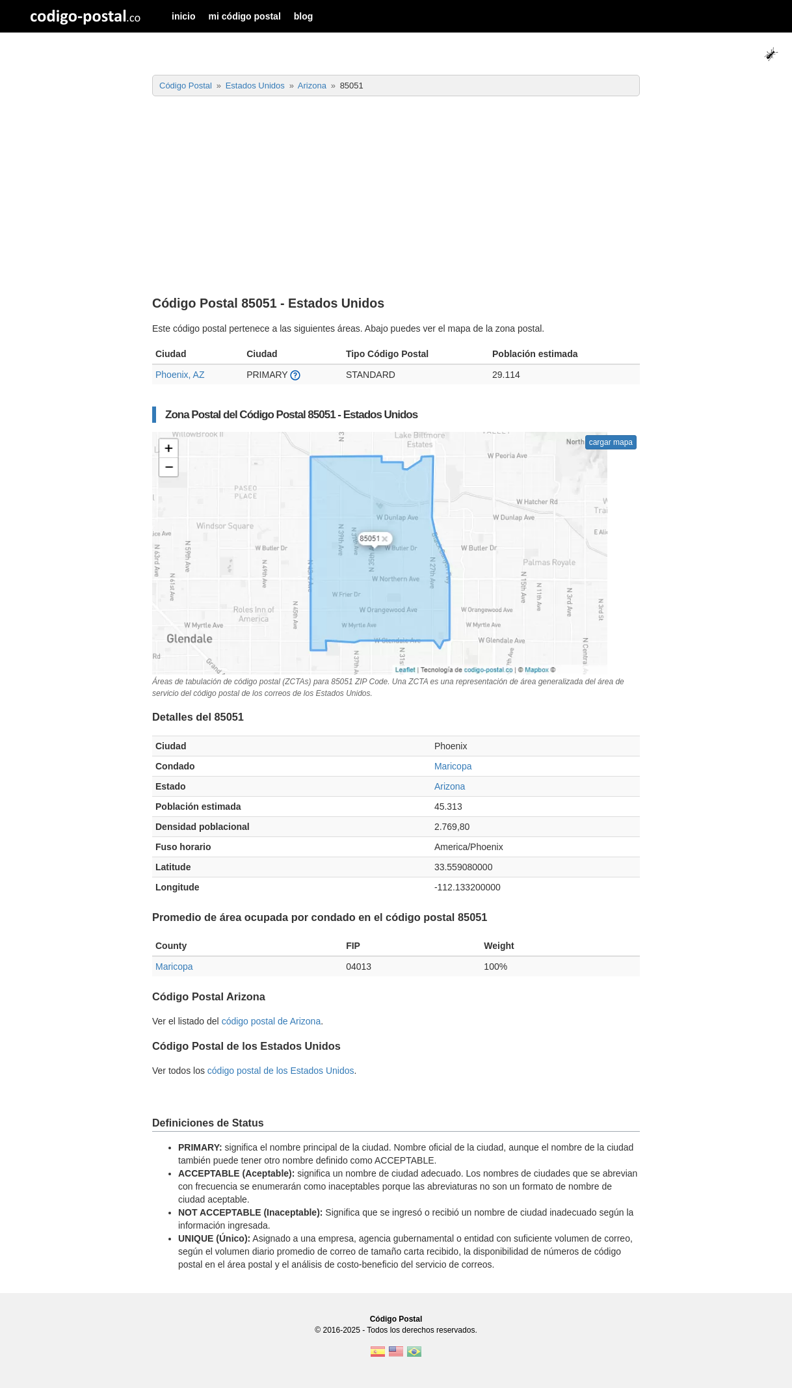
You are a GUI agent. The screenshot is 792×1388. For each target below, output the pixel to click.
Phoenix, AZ (180, 374)
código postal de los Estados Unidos (280, 1070)
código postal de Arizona (271, 1021)
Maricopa (453, 766)
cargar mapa (611, 442)
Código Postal (396, 1319)
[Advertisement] (396, 197)
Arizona (449, 786)
